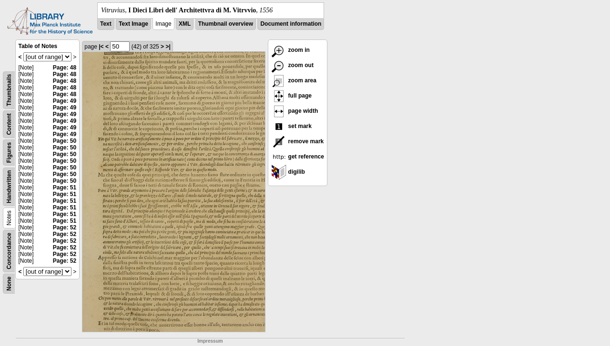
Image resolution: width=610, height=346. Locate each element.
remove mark (297, 141)
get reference (297, 156)
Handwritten (9, 186)
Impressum (210, 341)
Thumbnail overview (225, 23)
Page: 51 (64, 187)
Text (106, 23)
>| (167, 46)
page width (294, 111)
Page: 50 (64, 141)
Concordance (9, 251)
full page (291, 95)
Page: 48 (64, 67)
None (9, 284)
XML (185, 23)
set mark (291, 126)
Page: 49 (64, 101)
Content (9, 124)
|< (101, 46)
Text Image (133, 23)
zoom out (292, 65)
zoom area (293, 80)
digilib (288, 171)
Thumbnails (9, 90)
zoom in (290, 50)
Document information (290, 23)
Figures (9, 152)
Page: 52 (64, 227)
